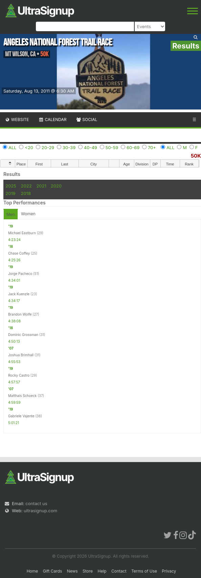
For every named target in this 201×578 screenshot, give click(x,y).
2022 (26, 185)
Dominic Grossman (23, 335)
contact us (36, 503)
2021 (41, 185)
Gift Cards (52, 571)
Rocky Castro (18, 375)
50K (196, 156)
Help (101, 571)
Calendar (53, 119)
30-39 (69, 147)
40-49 (90, 147)
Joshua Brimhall (21, 355)
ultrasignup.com (40, 510)
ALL (12, 147)
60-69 (133, 147)
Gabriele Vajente (21, 416)
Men (10, 214)
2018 (26, 193)
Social (86, 119)
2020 (56, 185)
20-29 (48, 147)
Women (28, 213)
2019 (10, 193)
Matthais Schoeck (22, 396)
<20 (29, 147)
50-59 (112, 147)
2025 (10, 185)
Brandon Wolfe (20, 314)
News (72, 571)
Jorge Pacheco (20, 274)
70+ (152, 147)
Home (32, 571)
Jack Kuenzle (18, 294)
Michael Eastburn (22, 233)
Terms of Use (144, 571)
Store (88, 571)
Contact (119, 571)
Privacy (169, 571)
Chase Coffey (19, 253)
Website (17, 119)
